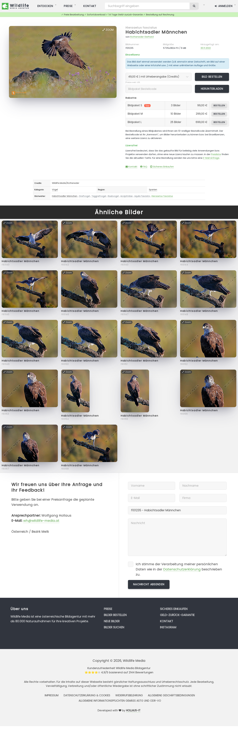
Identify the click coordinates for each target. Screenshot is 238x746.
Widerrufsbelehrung (129, 695)
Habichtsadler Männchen (156, 32)
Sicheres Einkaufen (162, 166)
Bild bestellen (212, 77)
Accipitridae (126, 196)
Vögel (55, 189)
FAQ (143, 166)
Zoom (108, 30)
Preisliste (216, 154)
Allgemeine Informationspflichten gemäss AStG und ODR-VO (120, 701)
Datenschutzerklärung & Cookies (87, 695)
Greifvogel (84, 196)
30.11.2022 (206, 48)
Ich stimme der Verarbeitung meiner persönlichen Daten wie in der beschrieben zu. (179, 569)
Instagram (168, 627)
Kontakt (131, 166)
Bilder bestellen (115, 615)
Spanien (153, 189)
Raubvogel (113, 196)
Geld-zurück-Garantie (177, 615)
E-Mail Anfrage (211, 157)
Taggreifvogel (99, 196)
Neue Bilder (112, 621)
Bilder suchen (114, 627)
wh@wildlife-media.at (41, 520)
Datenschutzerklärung (182, 569)
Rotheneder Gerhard (142, 36)
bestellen (219, 105)
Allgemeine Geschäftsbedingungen (171, 695)
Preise (108, 609)
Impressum (51, 695)
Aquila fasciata (142, 196)
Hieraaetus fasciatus (141, 27)
